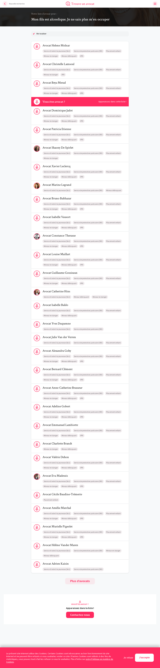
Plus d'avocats (80, 581)
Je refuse (128, 657)
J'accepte (144, 657)
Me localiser (41, 34)
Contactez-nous (80, 615)
